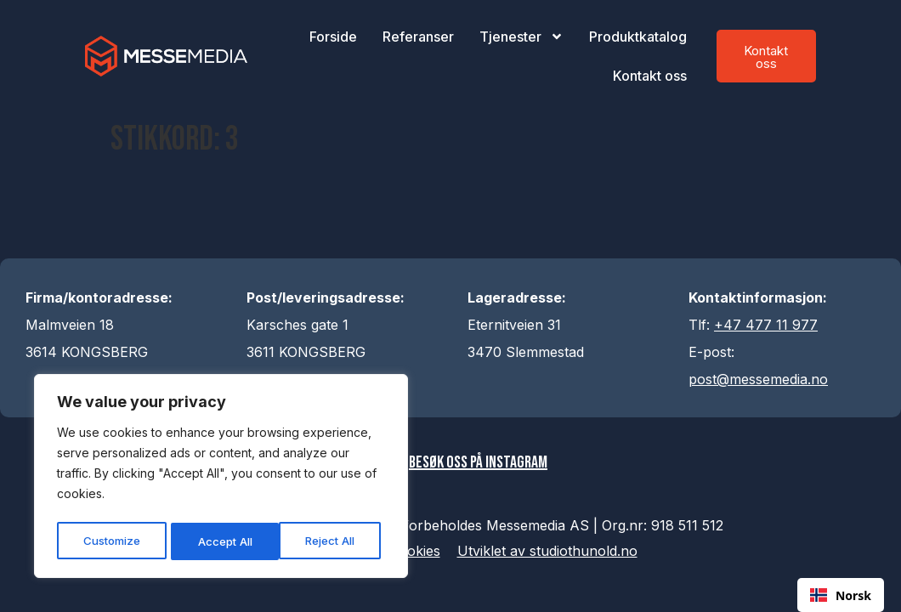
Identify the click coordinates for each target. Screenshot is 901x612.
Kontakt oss (650, 75)
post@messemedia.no (758, 379)
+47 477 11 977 (766, 324)
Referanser (418, 36)
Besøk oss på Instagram (480, 464)
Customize (111, 541)
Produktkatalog (638, 36)
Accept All (332, 541)
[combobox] (840, 595)
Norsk (840, 595)
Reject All (223, 541)
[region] (221, 478)
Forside (333, 36)
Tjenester (521, 36)
